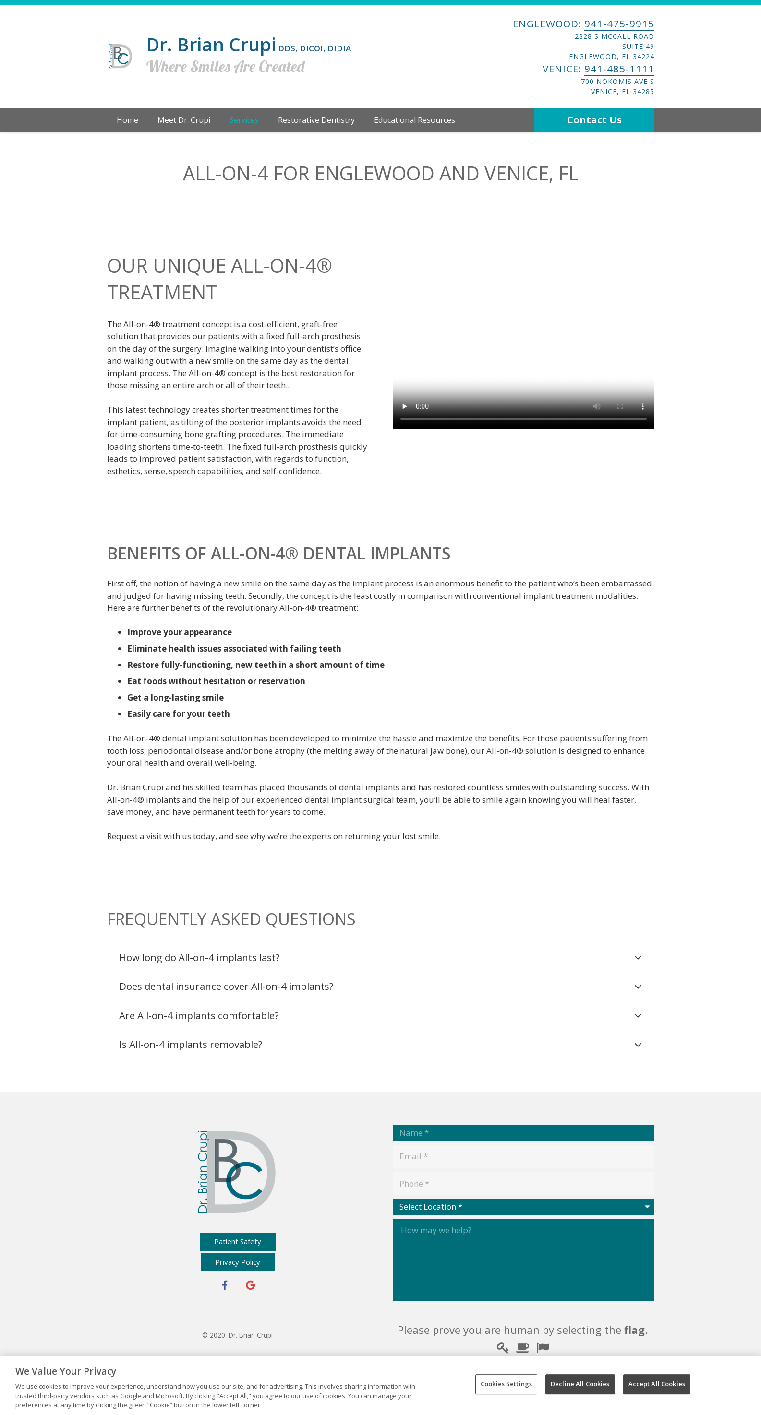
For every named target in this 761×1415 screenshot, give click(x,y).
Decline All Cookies (580, 1383)
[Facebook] (225, 1285)
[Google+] (251, 1285)
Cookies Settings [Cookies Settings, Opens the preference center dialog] (506, 1383)
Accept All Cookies (656, 1383)
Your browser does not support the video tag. (523, 364)
